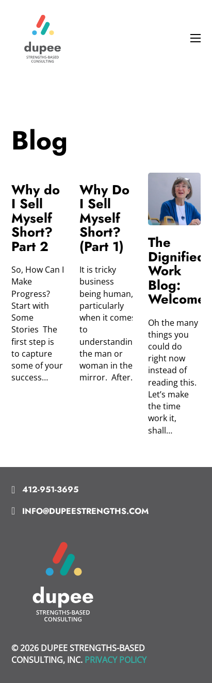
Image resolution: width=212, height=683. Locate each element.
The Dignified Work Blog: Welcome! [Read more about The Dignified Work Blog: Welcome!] (179, 271)
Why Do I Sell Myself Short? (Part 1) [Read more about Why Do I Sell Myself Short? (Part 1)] (104, 218)
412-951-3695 (50, 489)
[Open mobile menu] (195, 38)
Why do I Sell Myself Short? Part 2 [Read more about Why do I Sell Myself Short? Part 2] (35, 218)
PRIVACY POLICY (115, 659)
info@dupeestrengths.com (85, 511)
